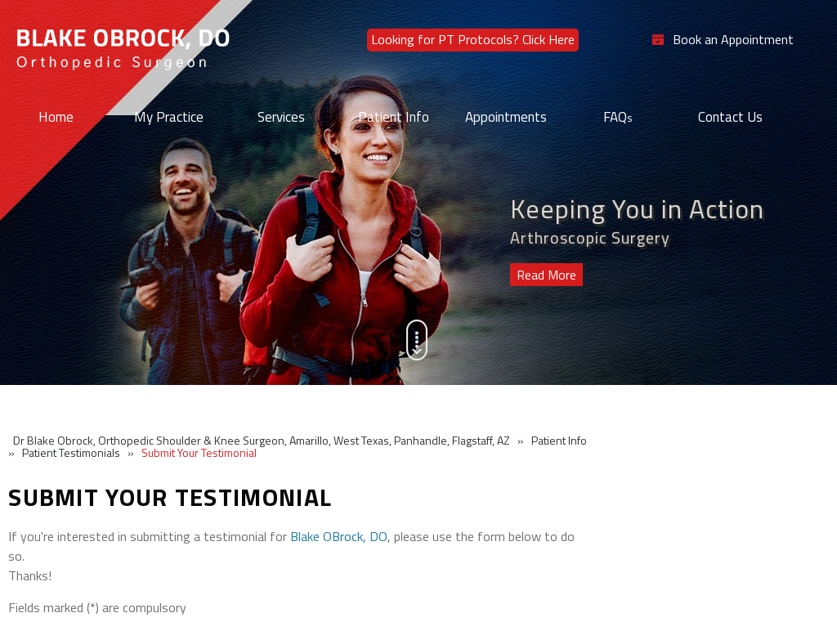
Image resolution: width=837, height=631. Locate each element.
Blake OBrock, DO (338, 536)
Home (56, 117)
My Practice (169, 117)
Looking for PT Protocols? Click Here (473, 39)
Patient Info (393, 117)
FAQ (618, 117)
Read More (546, 274)
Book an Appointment (733, 40)
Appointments (506, 117)
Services (281, 117)
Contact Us (730, 117)
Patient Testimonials (71, 452)
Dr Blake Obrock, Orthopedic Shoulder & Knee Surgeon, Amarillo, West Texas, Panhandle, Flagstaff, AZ (261, 440)
